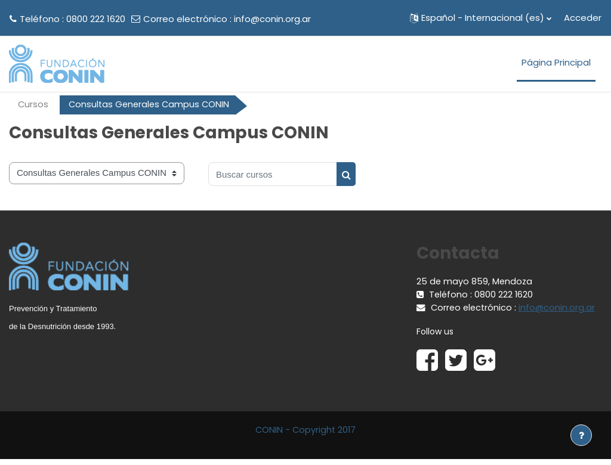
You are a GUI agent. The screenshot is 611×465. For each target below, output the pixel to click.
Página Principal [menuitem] (556, 62)
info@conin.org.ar (272, 19)
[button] (480, 18)
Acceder (582, 17)
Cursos (33, 104)
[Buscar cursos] (272, 175)
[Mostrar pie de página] (581, 435)
